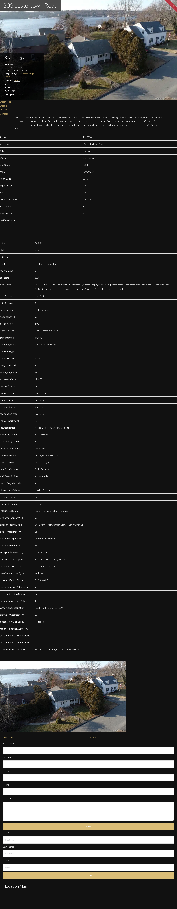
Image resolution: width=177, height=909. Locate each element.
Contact (4, 113)
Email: (6, 771)
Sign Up (92, 736)
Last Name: (8, 757)
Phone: (6, 784)
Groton (17, 80)
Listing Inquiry (10, 736)
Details (3, 105)
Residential (24, 74)
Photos (3, 109)
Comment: (8, 798)
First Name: (8, 743)
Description (5, 101)
